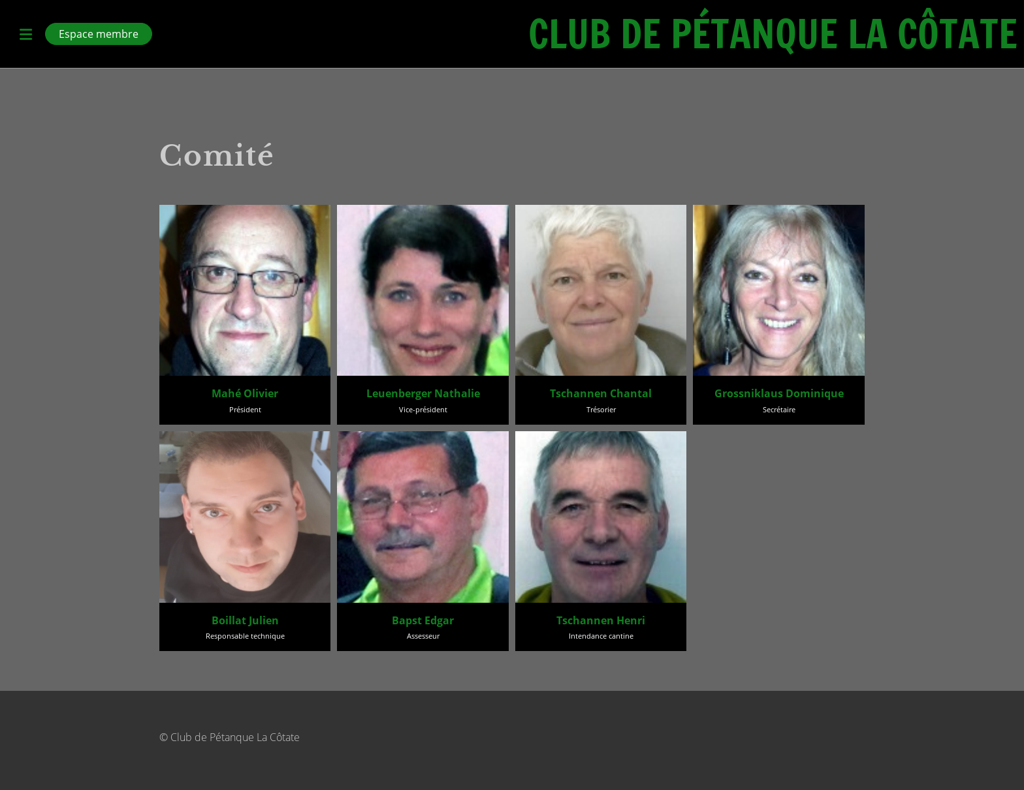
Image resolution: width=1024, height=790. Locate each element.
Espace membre (98, 34)
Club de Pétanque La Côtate (772, 34)
